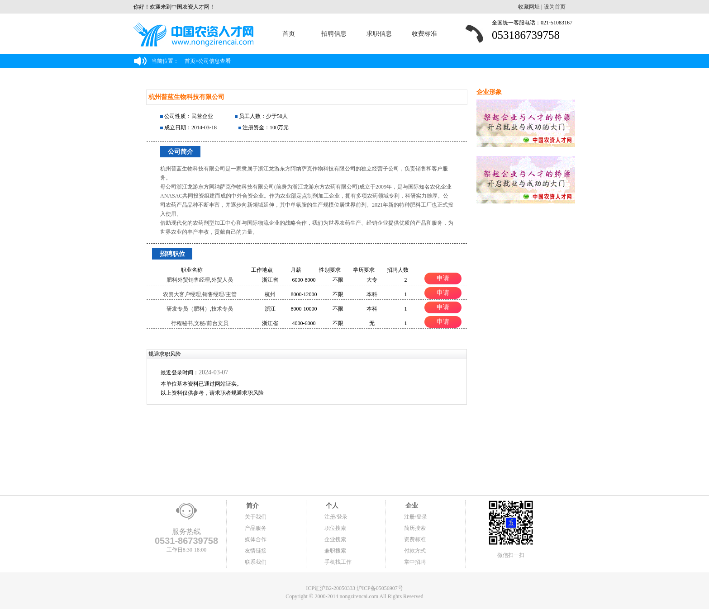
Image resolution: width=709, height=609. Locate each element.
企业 (411, 505)
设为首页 (555, 7)
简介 (252, 505)
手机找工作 (338, 562)
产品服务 (255, 528)
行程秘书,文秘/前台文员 (199, 323)
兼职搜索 (335, 551)
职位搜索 (335, 528)
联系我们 (255, 562)
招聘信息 (334, 33)
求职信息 (379, 33)
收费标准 (424, 33)
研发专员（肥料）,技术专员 (200, 309)
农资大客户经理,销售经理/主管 (199, 294)
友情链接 (255, 551)
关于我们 (255, 517)
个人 (331, 505)
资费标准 (415, 539)
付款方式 (415, 551)
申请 (443, 278)
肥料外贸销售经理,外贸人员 (200, 280)
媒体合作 (255, 539)
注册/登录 (335, 517)
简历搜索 (415, 528)
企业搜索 (335, 539)
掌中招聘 (415, 562)
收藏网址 (529, 7)
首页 (288, 33)
